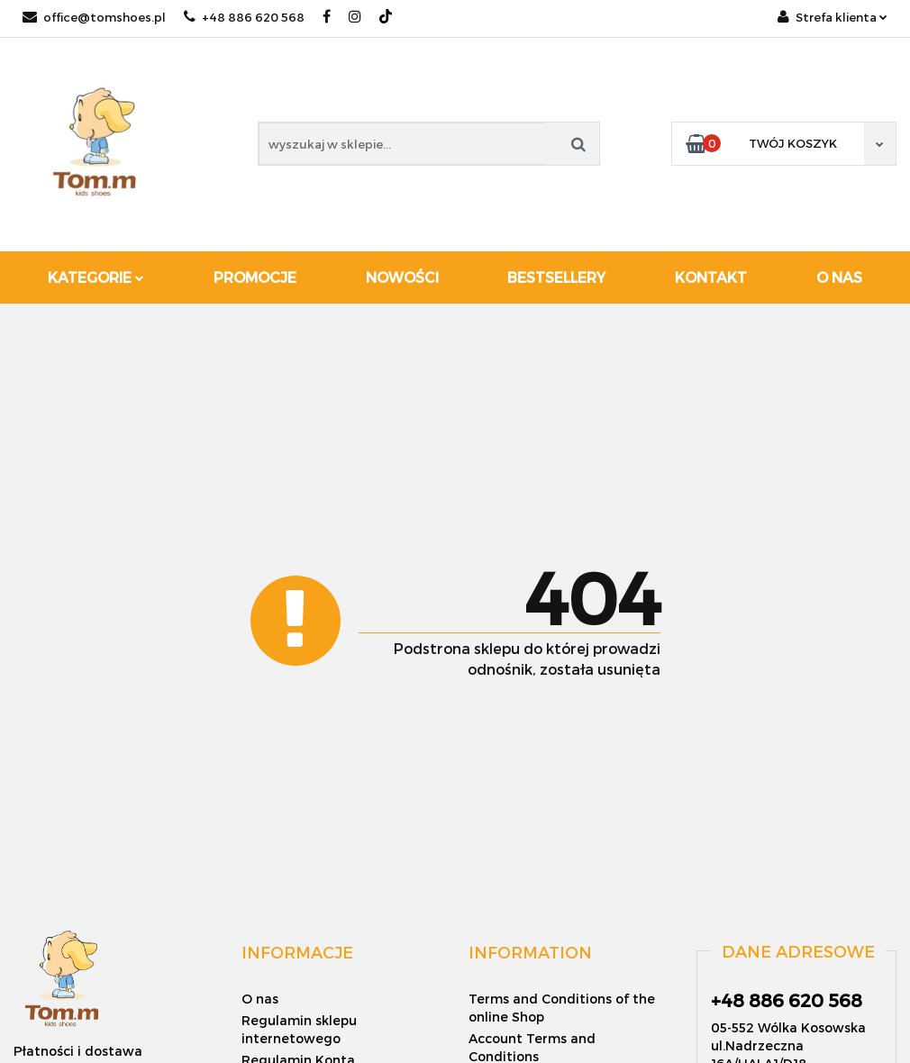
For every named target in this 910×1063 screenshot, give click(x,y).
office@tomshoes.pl (94, 17)
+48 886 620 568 (244, 17)
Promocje (255, 277)
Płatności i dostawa (78, 1050)
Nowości (402, 277)
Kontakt (711, 277)
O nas (839, 277)
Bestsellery (556, 277)
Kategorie (96, 277)
